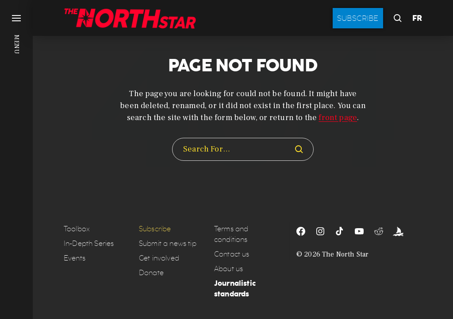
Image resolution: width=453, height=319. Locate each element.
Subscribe (358, 18)
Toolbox (77, 228)
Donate (151, 272)
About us (228, 268)
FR (417, 18)
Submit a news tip (167, 243)
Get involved (159, 258)
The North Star (345, 254)
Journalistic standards (235, 288)
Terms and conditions (231, 234)
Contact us (232, 254)
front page (338, 118)
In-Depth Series (89, 243)
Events (74, 258)
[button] (16, 159)
